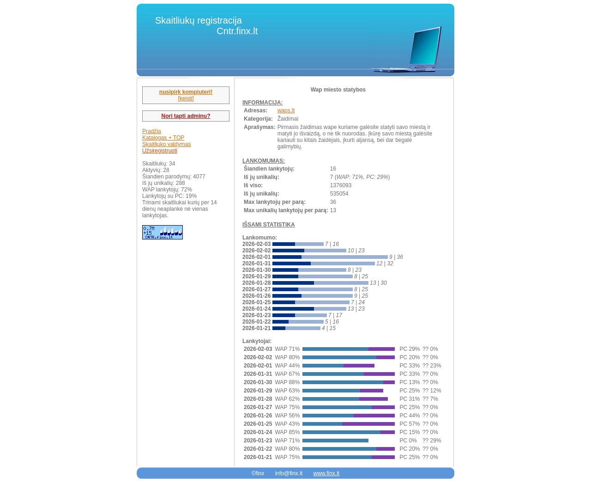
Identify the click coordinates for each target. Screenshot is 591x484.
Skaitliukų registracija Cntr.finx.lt (206, 25)
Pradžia (151, 131)
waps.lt (286, 110)
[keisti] (185, 98)
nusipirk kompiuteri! (185, 92)
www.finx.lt (327, 473)
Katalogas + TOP (163, 138)
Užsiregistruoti (159, 150)
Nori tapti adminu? (186, 116)
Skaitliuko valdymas (166, 144)
